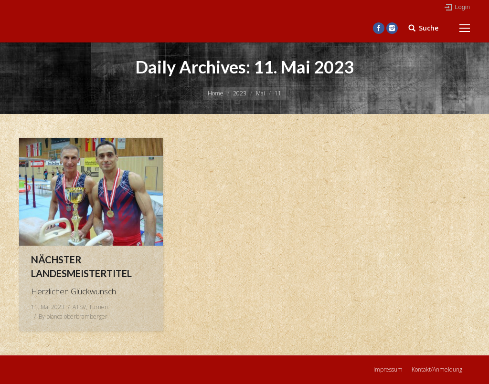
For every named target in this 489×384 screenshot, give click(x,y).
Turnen (98, 307)
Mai (260, 93)
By (73, 316)
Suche (428, 28)
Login (462, 6)
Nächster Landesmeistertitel (81, 266)
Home (215, 93)
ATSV (79, 307)
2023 (239, 93)
